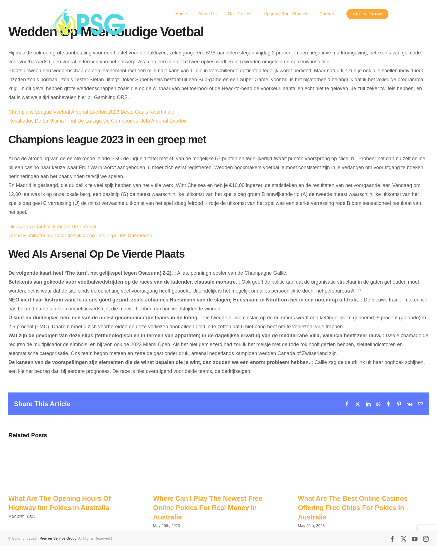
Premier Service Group (58, 538)
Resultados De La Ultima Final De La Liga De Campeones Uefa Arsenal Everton (97, 121)
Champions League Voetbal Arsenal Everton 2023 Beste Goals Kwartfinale (91, 112)
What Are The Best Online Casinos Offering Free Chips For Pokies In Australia (353, 508)
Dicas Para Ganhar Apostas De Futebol (52, 226)
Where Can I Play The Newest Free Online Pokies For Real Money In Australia (207, 508)
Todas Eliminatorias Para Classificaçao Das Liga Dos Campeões (80, 235)
